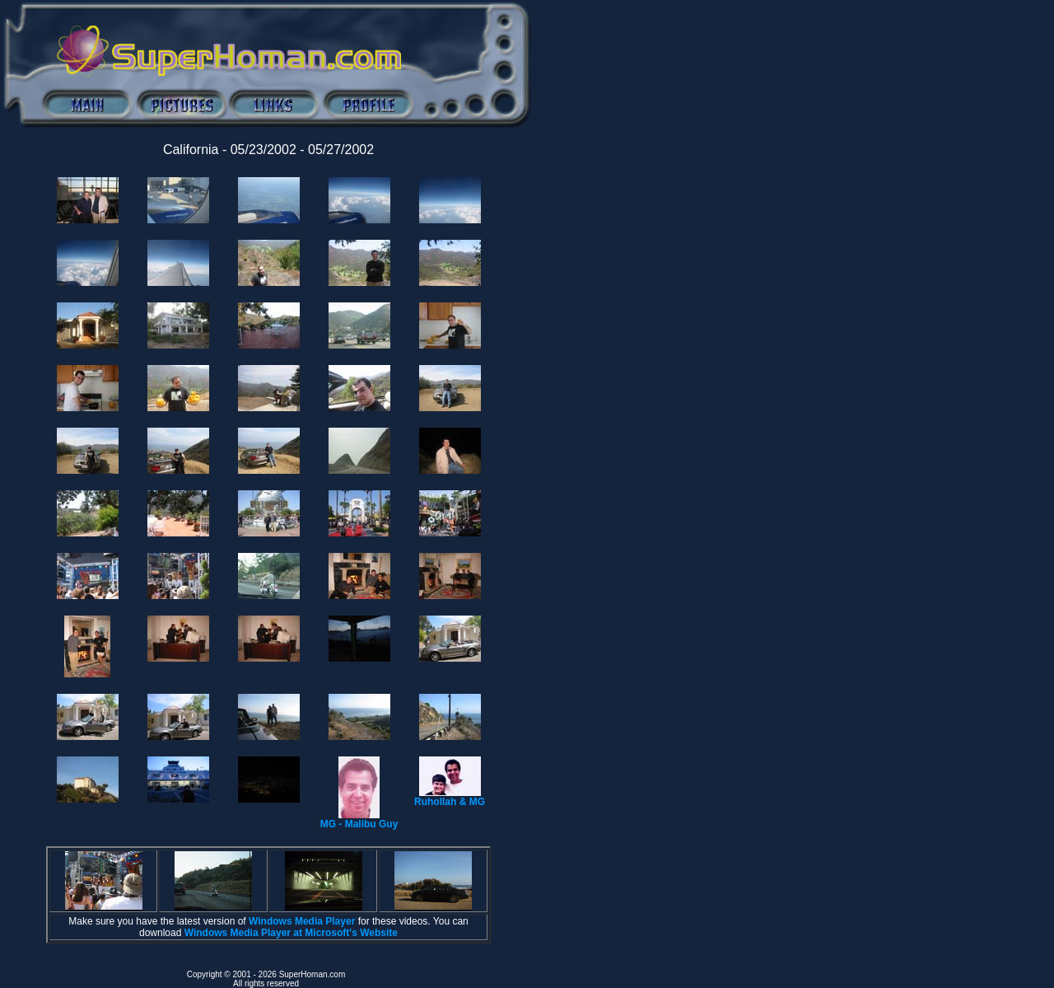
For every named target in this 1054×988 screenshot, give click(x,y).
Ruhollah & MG (449, 797)
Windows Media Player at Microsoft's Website (291, 933)
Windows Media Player (302, 921)
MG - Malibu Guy (359, 819)
